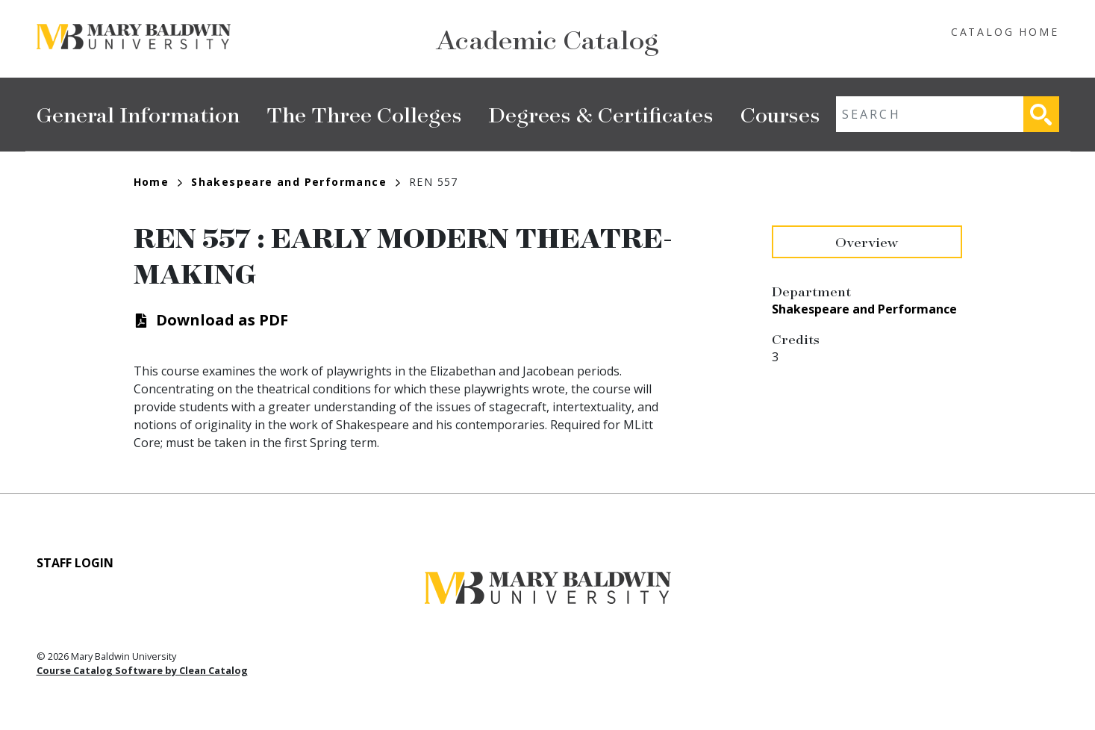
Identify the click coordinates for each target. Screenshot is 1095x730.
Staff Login (75, 563)
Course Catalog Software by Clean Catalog (142, 670)
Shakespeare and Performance (295, 182)
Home (158, 182)
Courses (780, 113)
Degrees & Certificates (601, 113)
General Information (138, 113)
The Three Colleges (364, 113)
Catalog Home (1005, 32)
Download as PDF (222, 320)
